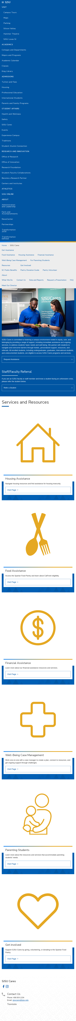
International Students (12, 98)
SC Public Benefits (9, 270)
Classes (5, 66)
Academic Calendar (10, 60)
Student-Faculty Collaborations (16, 173)
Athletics (7, 189)
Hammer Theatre (11, 34)
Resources (6, 265)
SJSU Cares (7, 124)
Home (4, 245)
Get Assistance (8, 250)
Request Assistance (11, 359)
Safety (5, 119)
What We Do (7, 280)
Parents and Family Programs (15, 103)
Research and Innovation (15, 151)
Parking (7, 23)
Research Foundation (11, 167)
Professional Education (12, 92)
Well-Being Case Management (14, 260)
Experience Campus (10, 135)
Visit (4, 7)
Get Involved (25, 265)
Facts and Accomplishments (10, 213)
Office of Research (10, 157)
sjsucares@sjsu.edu (20, 1000)
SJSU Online (8, 194)
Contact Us (21, 280)
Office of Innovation (10, 162)
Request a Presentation (56, 280)
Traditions (6, 141)
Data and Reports (36, 280)
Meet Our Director (9, 285)
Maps (6, 18)
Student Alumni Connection (14, 146)
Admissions (8, 76)
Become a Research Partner (14, 178)
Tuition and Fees (9, 82)
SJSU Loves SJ (10, 39)
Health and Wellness (11, 114)
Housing (5, 87)
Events (5, 130)
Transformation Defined (9, 238)
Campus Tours (10, 12)
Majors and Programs (11, 55)
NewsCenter (7, 219)
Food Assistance (8, 255)
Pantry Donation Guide (29, 270)
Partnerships (7, 224)
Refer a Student (10, 388)
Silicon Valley (10, 28)
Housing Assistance (26, 255)
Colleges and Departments (14, 50)
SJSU (8, 2)
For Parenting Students (40, 260)
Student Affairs (10, 108)
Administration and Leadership (9, 206)
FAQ (71, 280)
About (5, 199)
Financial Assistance (46, 255)
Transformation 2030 (9, 231)
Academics (7, 44)
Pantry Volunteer (50, 270)
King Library (7, 71)
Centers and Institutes (12, 183)
